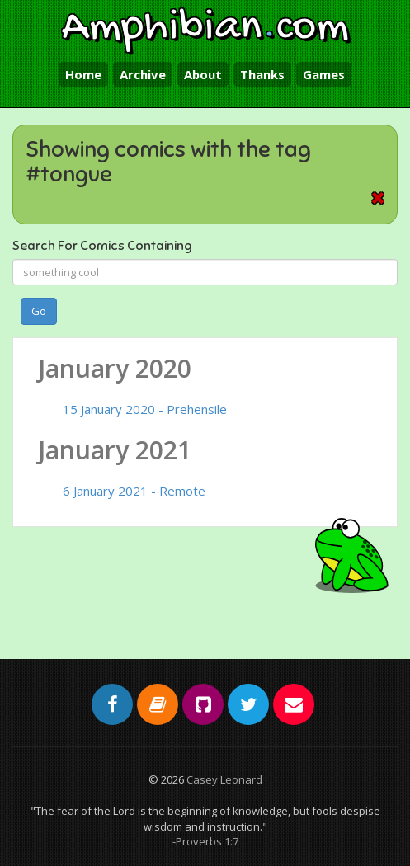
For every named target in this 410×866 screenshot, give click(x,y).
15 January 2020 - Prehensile (145, 409)
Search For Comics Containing (102, 246)
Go (38, 311)
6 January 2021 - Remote (134, 490)
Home (83, 74)
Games (324, 74)
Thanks (262, 74)
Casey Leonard (224, 779)
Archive (143, 74)
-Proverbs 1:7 (205, 841)
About (203, 74)
